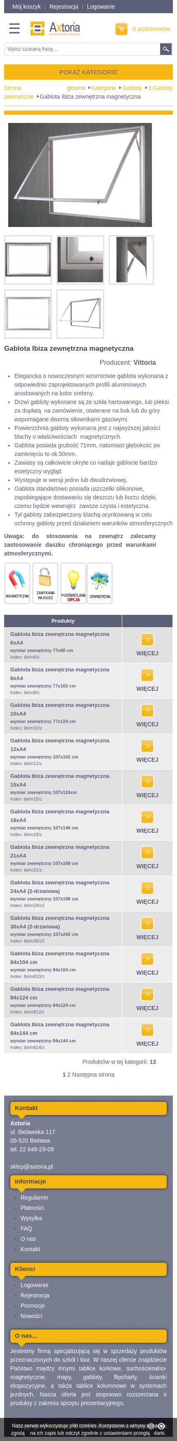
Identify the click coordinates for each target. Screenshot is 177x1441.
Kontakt (30, 1249)
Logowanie (101, 6)
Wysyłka (31, 1218)
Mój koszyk (26, 6)
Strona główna (44, 88)
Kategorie (103, 88)
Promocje (33, 1305)
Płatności (32, 1208)
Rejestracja (63, 6)
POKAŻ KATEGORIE (88, 72)
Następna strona (93, 1074)
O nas (28, 1238)
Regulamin (34, 1197)
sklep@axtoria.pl (31, 1166)
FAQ (26, 1228)
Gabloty (132, 88)
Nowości (31, 1316)
